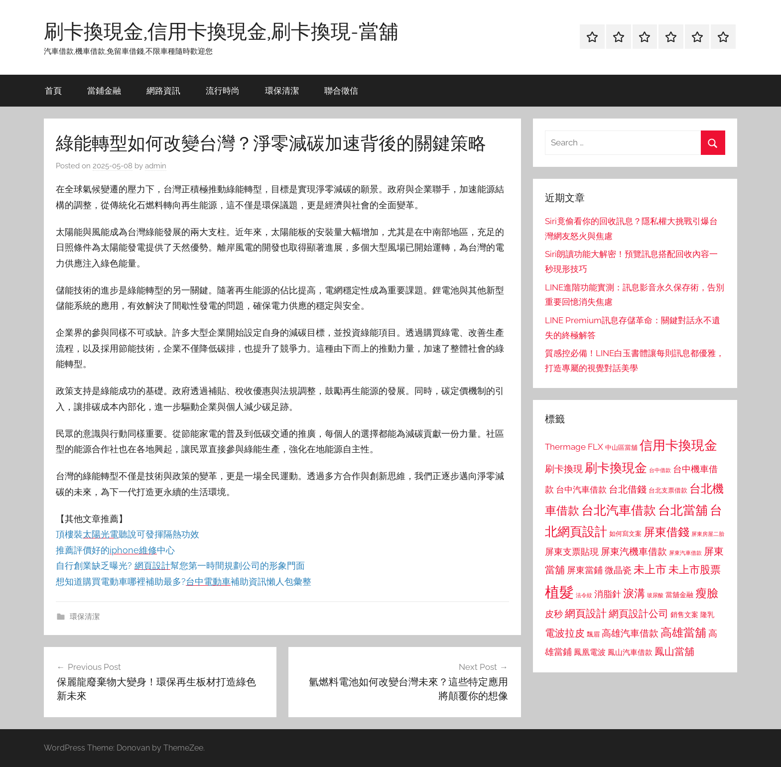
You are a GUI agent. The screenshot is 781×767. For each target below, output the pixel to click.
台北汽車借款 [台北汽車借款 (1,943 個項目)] (618, 510)
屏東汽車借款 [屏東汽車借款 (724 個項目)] (685, 552)
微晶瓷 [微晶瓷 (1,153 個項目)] (618, 570)
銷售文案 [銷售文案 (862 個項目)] (684, 615)
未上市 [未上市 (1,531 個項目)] (650, 569)
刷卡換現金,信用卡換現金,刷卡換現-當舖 (221, 30)
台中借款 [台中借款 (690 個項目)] (660, 470)
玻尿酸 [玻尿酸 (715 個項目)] (655, 595)
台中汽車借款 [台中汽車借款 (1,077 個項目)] (581, 490)
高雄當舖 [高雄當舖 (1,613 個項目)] (683, 632)
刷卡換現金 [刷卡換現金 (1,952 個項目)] (616, 467)
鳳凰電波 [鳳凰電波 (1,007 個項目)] (590, 652)
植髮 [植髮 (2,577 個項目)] (559, 592)
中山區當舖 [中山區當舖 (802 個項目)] (621, 447)
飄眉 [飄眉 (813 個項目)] (593, 634)
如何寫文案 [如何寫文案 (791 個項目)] (625, 533)
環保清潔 (282, 90)
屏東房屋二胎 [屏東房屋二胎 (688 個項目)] (707, 534)
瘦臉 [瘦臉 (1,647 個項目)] (706, 593)
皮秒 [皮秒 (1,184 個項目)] (554, 614)
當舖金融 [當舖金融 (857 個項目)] (679, 595)
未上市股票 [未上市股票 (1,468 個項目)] (694, 569)
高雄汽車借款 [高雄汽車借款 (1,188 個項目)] (630, 633)
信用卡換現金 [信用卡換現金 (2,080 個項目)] (678, 445)
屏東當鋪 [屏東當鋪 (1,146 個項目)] (585, 570)
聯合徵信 (341, 90)
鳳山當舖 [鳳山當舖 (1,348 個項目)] (674, 651)
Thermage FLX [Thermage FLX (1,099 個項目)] (574, 447)
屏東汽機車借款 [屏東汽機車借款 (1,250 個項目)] (634, 551)
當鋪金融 (104, 90)
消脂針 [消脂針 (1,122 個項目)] (607, 594)
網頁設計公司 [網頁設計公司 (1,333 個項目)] (638, 614)
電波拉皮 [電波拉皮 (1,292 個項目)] (565, 633)
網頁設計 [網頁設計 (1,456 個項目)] (586, 613)
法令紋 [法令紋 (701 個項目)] (584, 595)
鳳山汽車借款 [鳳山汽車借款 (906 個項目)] (630, 652)
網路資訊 (163, 90)
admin (155, 165)
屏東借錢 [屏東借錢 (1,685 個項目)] (666, 531)
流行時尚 (223, 90)
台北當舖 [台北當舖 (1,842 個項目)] (683, 510)
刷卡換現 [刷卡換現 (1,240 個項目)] (564, 468)
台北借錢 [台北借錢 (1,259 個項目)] (628, 489)
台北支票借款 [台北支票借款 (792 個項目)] (668, 490)
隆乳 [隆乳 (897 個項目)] (707, 615)
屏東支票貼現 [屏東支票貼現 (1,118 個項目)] (572, 552)
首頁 (53, 90)
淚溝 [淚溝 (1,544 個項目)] (634, 593)
